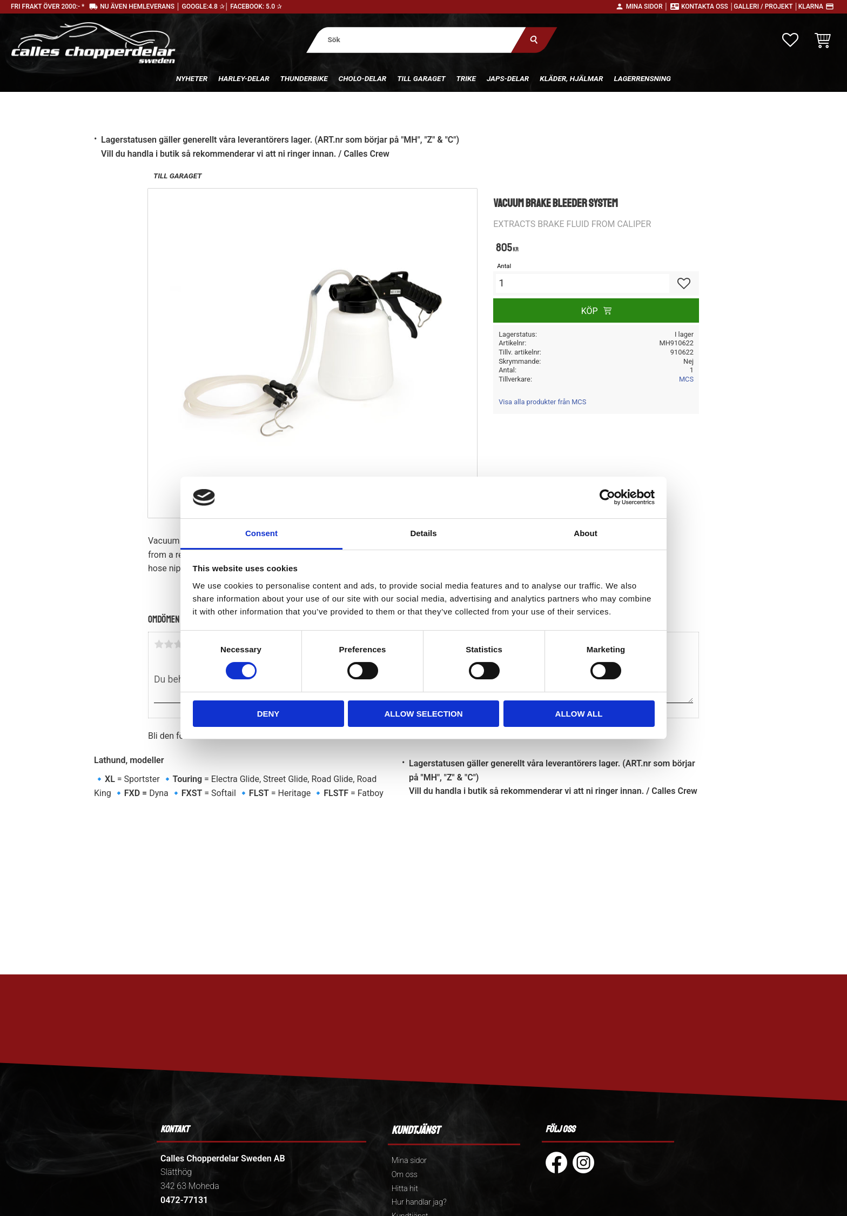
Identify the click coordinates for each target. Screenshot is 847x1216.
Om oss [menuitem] (405, 1174)
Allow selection (424, 713)
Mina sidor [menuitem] (409, 1160)
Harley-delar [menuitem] (243, 78)
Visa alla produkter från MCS (542, 402)
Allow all (579, 713)
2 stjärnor (168, 644)
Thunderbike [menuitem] (304, 78)
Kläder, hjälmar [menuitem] (571, 78)
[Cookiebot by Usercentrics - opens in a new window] (607, 497)
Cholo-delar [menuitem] (363, 78)
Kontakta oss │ (707, 6)
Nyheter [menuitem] (191, 78)
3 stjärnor (178, 644)
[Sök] (534, 39)
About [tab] (585, 533)
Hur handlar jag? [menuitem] (419, 1202)
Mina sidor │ (647, 6)
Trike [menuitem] (466, 78)
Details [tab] (423, 533)
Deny (268, 713)
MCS (686, 379)
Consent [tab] (261, 533)
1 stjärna (159, 644)
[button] (790, 40)
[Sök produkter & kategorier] (416, 39)
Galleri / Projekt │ (766, 6)
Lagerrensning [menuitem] (642, 78)
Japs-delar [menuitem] (508, 78)
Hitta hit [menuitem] (405, 1188)
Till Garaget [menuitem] (421, 78)
